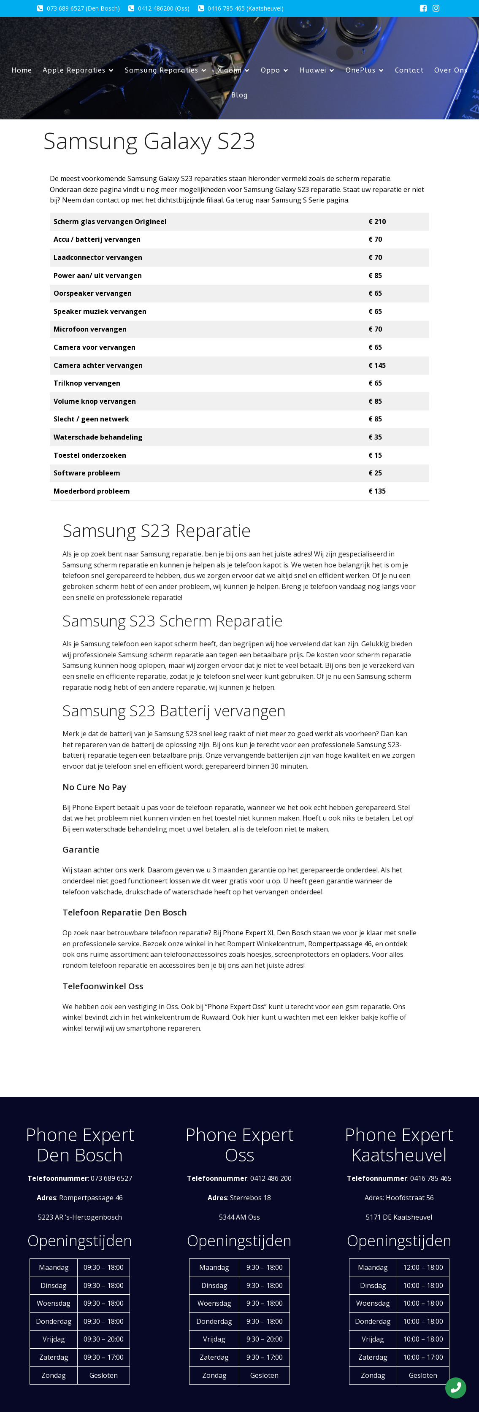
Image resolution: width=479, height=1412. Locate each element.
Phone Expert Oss (236, 1006)
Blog (239, 95)
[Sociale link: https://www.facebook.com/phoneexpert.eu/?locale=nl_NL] (423, 8)
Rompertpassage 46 (340, 943)
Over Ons (451, 70)
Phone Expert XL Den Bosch (267, 932)
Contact (409, 70)
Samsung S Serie (298, 200)
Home (21, 70)
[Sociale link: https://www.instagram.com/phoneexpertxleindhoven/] (436, 8)
